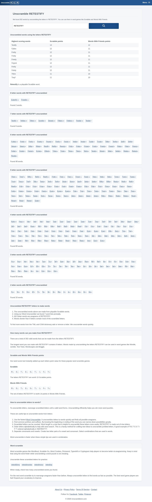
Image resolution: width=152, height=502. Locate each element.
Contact (94, 490)
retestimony (38, 465)
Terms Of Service (82, 490)
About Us (58, 490)
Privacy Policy (69, 490)
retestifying (15, 465)
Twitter (80, 494)
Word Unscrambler (33, 420)
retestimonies (27, 465)
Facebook (73, 494)
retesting (48, 465)
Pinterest (87, 494)
